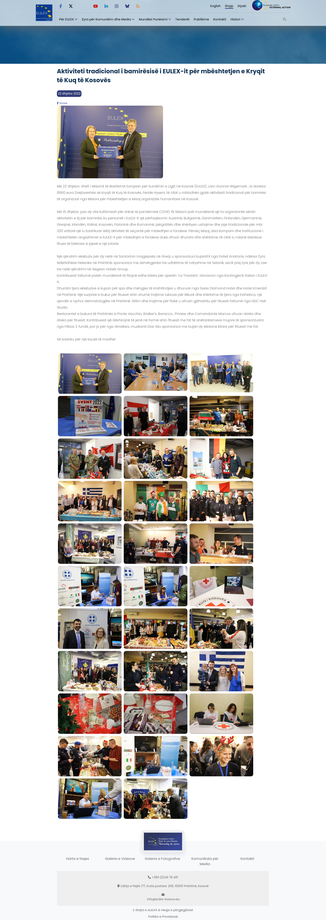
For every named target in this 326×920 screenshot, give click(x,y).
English (215, 6)
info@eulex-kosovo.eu (163, 899)
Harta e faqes (77, 858)
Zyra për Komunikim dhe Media (106, 19)
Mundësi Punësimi (153, 19)
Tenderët (182, 19)
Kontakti (219, 19)
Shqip (229, 6)
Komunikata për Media (204, 861)
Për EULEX (66, 19)
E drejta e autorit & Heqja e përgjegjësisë (163, 910)
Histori (235, 19)
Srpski (241, 6)
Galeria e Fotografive (162, 858)
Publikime (201, 19)
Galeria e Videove (120, 858)
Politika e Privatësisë (163, 916)
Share (62, 103)
